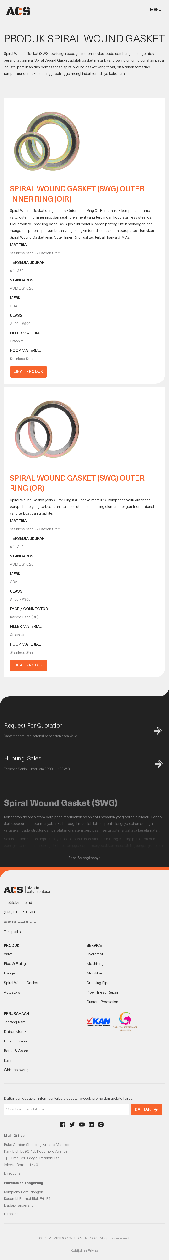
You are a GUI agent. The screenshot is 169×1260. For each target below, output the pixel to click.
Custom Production (102, 1002)
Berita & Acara (16, 1051)
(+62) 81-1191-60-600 (22, 912)
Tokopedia (12, 932)
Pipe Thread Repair (102, 992)
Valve (8, 954)
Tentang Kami (15, 1022)
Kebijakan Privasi (84, 1251)
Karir (7, 1060)
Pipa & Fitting (15, 964)
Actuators (12, 992)
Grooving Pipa (98, 983)
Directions (12, 1174)
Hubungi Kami (15, 1041)
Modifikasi (95, 973)
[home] (17, 11)
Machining (95, 964)
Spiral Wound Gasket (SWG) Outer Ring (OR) (77, 484)
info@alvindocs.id (18, 903)
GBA (13, 306)
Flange (9, 973)
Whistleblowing (16, 1070)
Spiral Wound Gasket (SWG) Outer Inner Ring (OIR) (77, 194)
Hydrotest (95, 954)
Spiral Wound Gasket (21, 983)
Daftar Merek (15, 1032)
